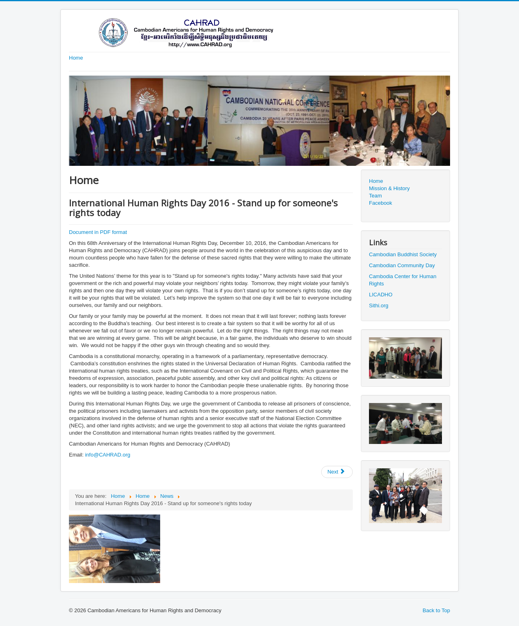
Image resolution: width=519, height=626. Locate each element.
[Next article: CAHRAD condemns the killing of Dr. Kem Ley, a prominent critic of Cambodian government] (337, 472)
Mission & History (389, 188)
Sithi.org (378, 305)
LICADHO (380, 295)
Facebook (380, 203)
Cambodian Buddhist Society (403, 254)
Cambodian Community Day (402, 265)
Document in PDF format (98, 232)
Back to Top (436, 610)
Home (76, 58)
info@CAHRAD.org (107, 455)
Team (375, 196)
